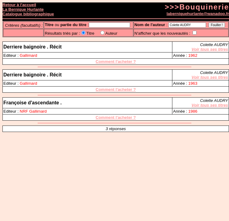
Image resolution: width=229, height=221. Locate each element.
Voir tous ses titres (210, 49)
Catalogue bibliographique (28, 14)
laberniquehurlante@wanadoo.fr (198, 13)
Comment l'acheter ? (116, 61)
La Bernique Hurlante (23, 9)
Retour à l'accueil (19, 4)
